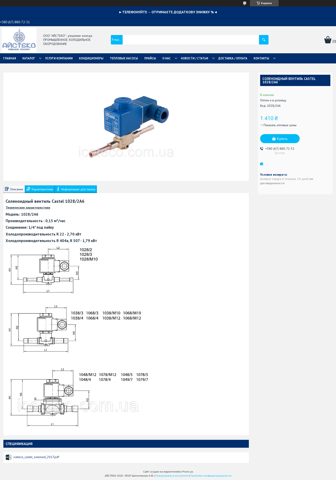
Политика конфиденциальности (211, 475)
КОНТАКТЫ (261, 58)
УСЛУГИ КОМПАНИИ (59, 58)
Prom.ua (187, 471)
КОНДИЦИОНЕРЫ (91, 58)
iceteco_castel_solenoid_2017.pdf (36, 457)
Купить (282, 138)
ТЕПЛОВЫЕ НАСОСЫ (124, 58)
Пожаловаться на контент (172, 475)
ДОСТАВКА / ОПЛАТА (232, 58)
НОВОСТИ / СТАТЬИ (194, 58)
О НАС (166, 58)
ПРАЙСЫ (150, 58)
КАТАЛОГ (28, 58)
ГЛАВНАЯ (9, 58)
